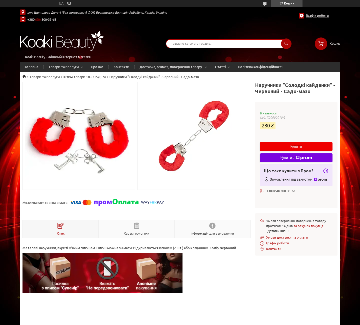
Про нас (97, 67)
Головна (31, 67)
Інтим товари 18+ (78, 77)
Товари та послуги (63, 67)
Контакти (121, 67)
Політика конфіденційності (260, 67)
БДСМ (101, 77)
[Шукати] (286, 43)
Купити (296, 146)
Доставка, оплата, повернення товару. (171, 67)
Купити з (296, 158)
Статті (220, 67)
